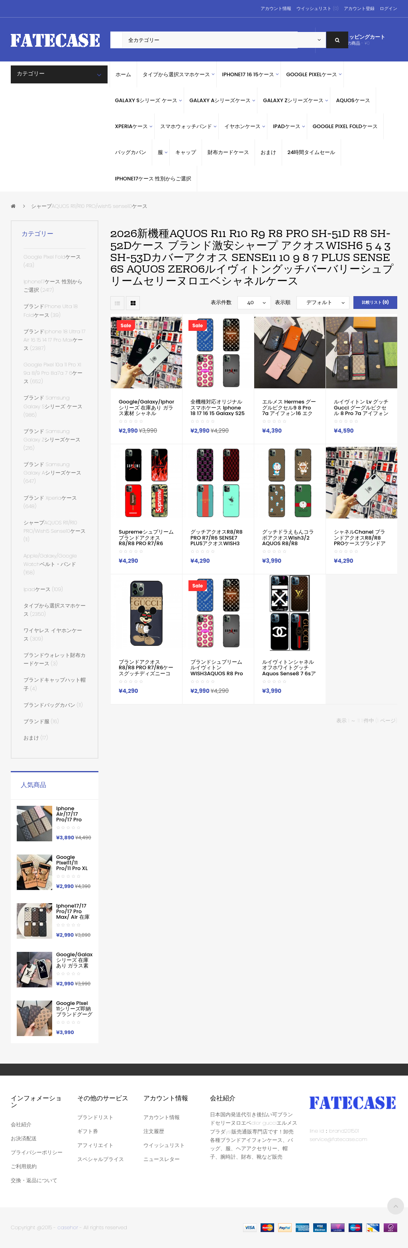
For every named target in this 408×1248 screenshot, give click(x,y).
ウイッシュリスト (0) (317, 8)
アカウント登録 (359, 8)
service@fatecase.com (338, 1139)
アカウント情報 (276, 8)
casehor (67, 1227)
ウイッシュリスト (164, 1145)
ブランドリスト (95, 1117)
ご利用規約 (24, 1166)
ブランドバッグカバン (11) (53, 705)
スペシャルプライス (100, 1159)
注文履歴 (153, 1131)
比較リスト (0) (375, 302)
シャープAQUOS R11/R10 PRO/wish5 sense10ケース (89, 206)
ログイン (388, 8)
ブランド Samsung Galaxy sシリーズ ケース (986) (53, 406)
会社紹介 (21, 1124)
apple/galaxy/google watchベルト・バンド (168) (50, 564)
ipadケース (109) (43, 589)
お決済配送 (24, 1138)
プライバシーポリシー (37, 1152)
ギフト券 (87, 1131)
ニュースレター (161, 1159)
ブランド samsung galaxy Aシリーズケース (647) (52, 473)
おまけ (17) (36, 738)
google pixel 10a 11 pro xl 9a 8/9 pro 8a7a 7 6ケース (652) (53, 373)
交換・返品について (34, 1180)
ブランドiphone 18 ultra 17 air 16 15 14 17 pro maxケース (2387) (55, 340)
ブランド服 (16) (41, 721)
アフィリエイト (95, 1145)
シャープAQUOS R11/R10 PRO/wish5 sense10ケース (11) (55, 531)
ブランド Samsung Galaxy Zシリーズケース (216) (52, 439)
